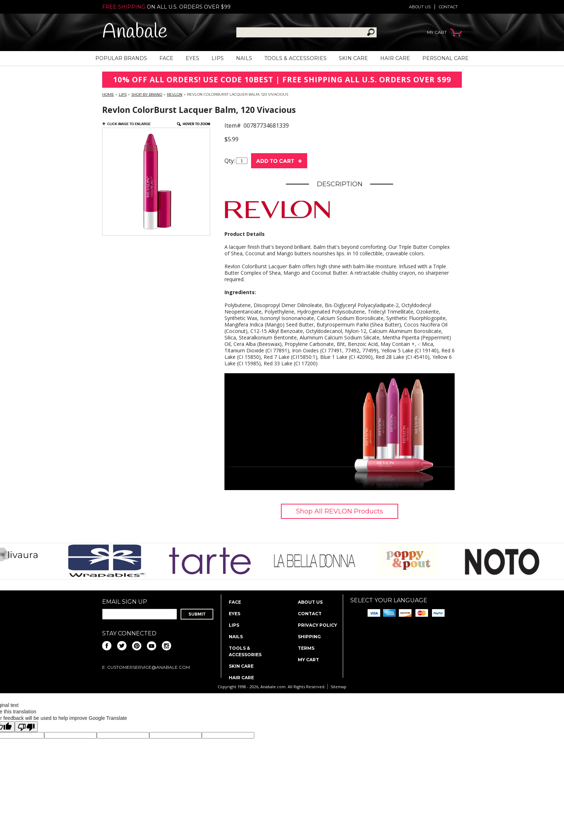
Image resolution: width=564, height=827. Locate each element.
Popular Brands (121, 58)
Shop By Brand (146, 94)
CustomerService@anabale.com (148, 667)
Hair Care (395, 58)
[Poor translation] (26, 726)
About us (420, 6)
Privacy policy (317, 625)
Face (166, 58)
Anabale (134, 32)
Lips (218, 58)
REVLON (174, 94)
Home (108, 94)
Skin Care (353, 58)
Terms (306, 648)
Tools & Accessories (295, 58)
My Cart (308, 659)
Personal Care (445, 58)
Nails (244, 58)
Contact (448, 6)
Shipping (309, 636)
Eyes (192, 58)
